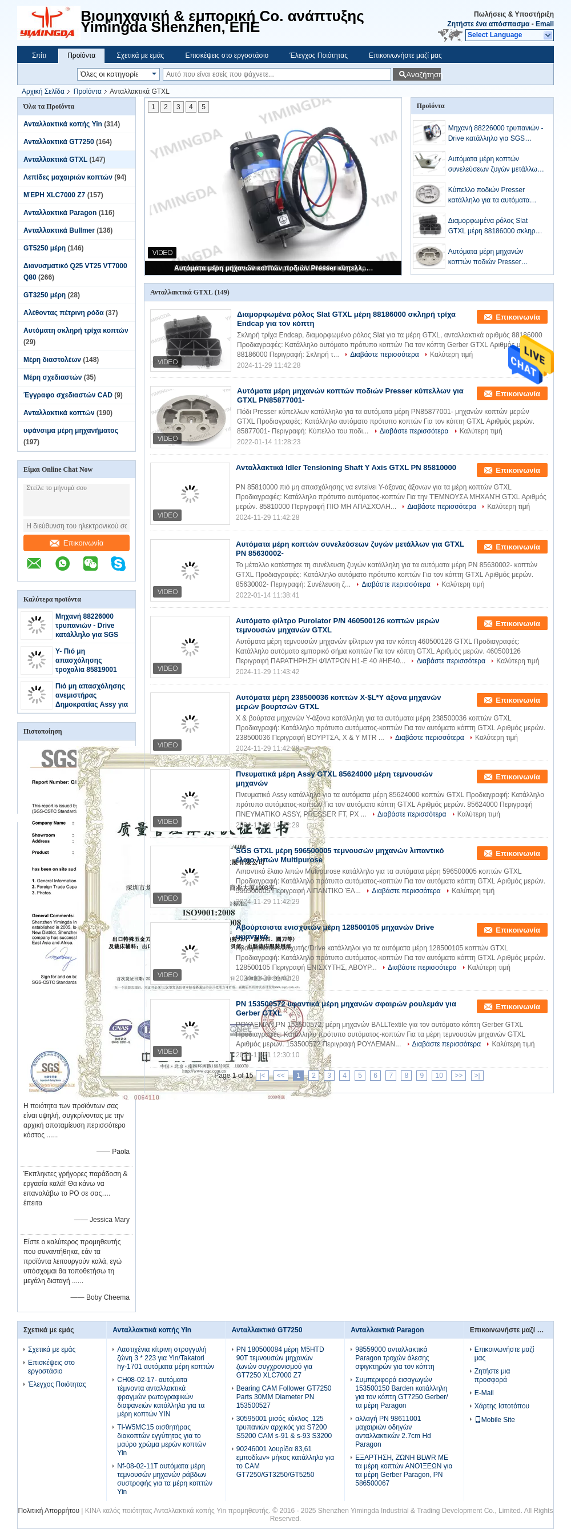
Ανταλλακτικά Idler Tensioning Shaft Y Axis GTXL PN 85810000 (346, 467)
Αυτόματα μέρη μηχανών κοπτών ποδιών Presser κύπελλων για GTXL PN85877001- (274, 268)
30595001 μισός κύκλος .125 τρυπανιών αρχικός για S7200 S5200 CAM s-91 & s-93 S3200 (284, 1427)
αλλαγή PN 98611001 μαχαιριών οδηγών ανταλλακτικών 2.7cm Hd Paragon (393, 1431)
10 (439, 1076)
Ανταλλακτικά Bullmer (59, 230)
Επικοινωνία (77, 543)
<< (281, 1076)
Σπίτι (39, 55)
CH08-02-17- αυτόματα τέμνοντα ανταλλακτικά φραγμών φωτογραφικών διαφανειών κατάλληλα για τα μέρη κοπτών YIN (160, 1397)
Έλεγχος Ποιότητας (318, 55)
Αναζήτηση (423, 74)
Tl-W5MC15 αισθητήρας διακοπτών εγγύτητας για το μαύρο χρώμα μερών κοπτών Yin (161, 1440)
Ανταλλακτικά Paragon (59, 213)
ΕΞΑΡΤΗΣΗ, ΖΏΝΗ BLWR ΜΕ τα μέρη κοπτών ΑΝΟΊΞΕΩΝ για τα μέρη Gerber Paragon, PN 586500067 (403, 1470)
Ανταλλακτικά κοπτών (59, 413)
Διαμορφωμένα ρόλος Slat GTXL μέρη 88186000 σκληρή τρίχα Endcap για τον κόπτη (494, 226)
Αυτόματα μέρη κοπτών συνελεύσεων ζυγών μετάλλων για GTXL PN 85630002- (494, 164)
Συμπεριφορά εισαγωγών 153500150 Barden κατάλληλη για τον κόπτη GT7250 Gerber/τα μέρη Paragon (401, 1392)
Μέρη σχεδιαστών (52, 377)
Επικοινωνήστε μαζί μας (405, 55)
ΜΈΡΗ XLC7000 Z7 (54, 195)
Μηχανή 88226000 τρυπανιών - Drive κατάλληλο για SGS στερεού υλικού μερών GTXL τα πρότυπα (91, 634)
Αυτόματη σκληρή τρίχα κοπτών (75, 330)
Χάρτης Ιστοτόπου (502, 1406)
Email (545, 24)
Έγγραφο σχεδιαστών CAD (67, 395)
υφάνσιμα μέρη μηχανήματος (70, 431)
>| (477, 1076)
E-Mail (484, 1393)
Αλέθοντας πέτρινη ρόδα (63, 313)
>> (459, 1076)
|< (262, 1076)
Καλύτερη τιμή (451, 355)
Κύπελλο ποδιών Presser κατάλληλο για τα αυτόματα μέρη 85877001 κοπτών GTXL (494, 195)
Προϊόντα (81, 55)
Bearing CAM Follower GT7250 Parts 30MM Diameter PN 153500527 (284, 1396)
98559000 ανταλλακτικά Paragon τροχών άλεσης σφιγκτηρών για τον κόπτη (394, 1358)
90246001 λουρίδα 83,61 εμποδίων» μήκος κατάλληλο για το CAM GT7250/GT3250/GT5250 (285, 1462)
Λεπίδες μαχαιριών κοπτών (67, 177)
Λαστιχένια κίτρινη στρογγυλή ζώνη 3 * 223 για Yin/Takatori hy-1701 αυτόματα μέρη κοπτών (165, 1358)
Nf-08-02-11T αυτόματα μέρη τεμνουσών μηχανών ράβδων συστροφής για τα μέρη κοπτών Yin (164, 1479)
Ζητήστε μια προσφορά (492, 1375)
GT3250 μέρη (44, 295)
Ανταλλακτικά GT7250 (58, 142)
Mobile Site (495, 1420)
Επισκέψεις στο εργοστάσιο (226, 55)
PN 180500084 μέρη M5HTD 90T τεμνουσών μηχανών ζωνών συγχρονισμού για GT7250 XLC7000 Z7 (280, 1362)
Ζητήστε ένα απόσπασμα (488, 24)
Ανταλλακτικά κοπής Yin (62, 124)
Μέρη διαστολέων (52, 360)
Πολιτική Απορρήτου (48, 1511)
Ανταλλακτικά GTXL (55, 160)
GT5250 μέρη (44, 248)
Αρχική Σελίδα (43, 91)
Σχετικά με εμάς (140, 55)
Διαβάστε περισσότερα (384, 355)
